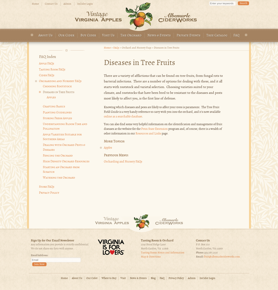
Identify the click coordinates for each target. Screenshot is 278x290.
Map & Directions (151, 256)
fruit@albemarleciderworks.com (222, 256)
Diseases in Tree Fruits (58, 92)
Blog (153, 278)
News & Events (159, 35)
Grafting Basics (54, 106)
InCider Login (85, 4)
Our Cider (66, 35)
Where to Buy (109, 278)
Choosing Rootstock (57, 86)
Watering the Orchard (59, 178)
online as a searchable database (123, 116)
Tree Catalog (216, 35)
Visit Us (108, 35)
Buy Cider (88, 35)
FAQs (116, 47)
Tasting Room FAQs (52, 69)
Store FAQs (46, 187)
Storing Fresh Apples (57, 118)
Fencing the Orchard (58, 155)
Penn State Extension (154, 129)
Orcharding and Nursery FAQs (123, 161)
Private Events (188, 35)
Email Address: (39, 255)
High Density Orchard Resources (66, 161)
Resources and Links (148, 133)
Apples (108, 148)
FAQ (236, 35)
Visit (123, 278)
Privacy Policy (49, 193)
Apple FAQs (46, 63)
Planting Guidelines (57, 112)
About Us (45, 35)
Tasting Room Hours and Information (162, 252)
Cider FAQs (46, 75)
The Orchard (131, 35)
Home (35, 4)
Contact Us (51, 4)
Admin (67, 4)
